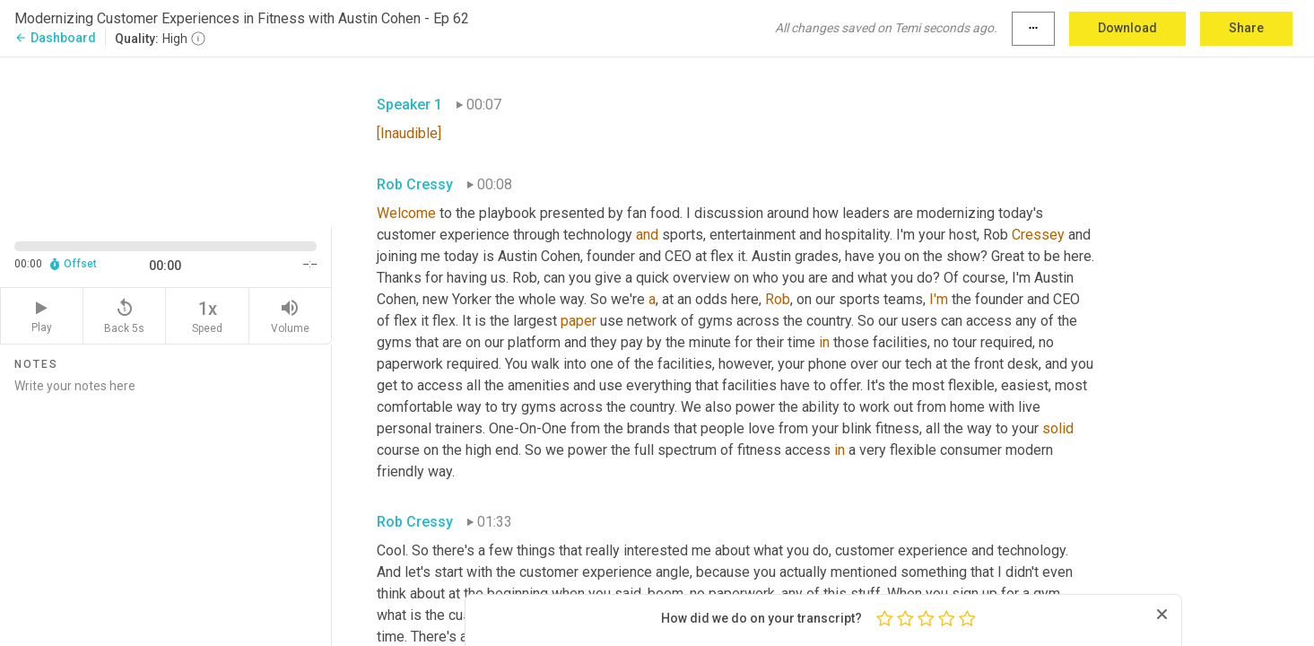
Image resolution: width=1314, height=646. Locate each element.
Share (1246, 28)
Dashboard (55, 38)
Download (1127, 28)
